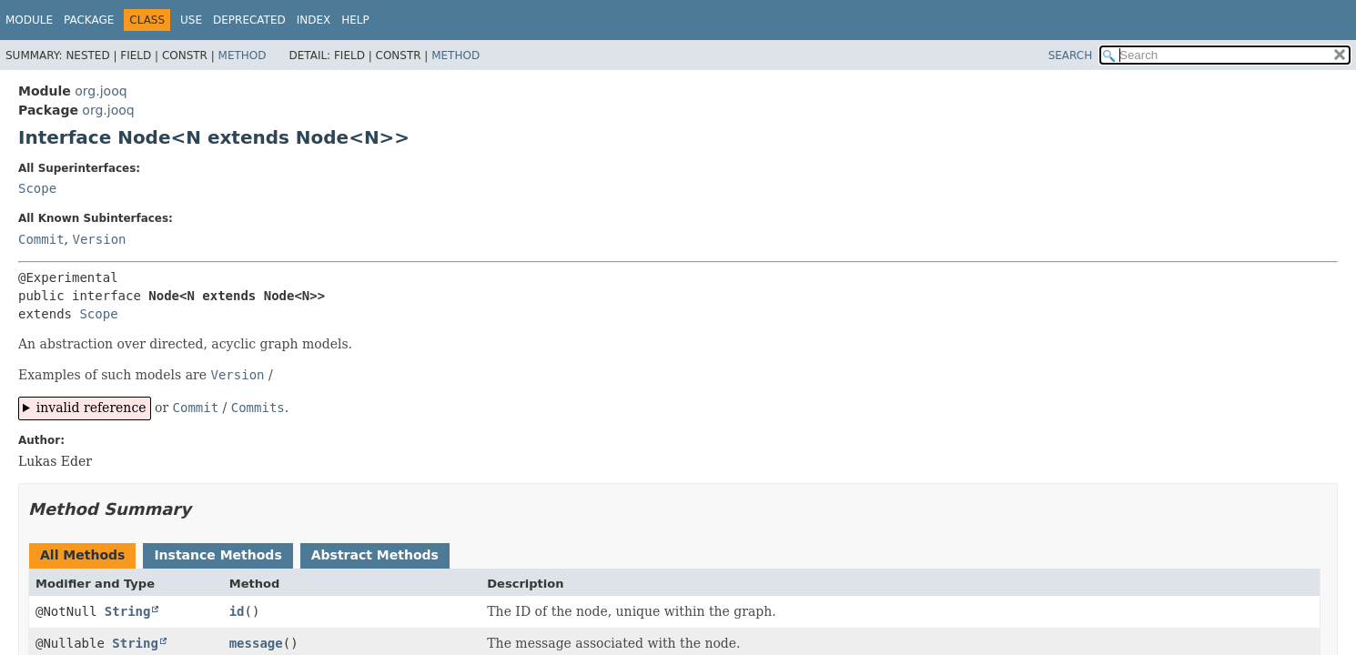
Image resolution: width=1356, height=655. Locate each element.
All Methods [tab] (82, 555)
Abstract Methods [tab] (375, 555)
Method (242, 55)
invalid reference (91, 407)
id (237, 611)
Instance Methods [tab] (217, 555)
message (256, 643)
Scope (37, 188)
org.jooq (100, 91)
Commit (41, 239)
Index (314, 20)
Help (355, 20)
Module (29, 20)
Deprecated (249, 20)
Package (89, 20)
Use (191, 20)
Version (99, 239)
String (128, 611)
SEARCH (1070, 55)
